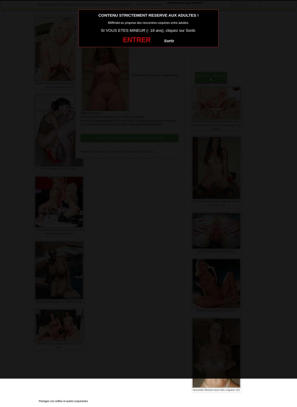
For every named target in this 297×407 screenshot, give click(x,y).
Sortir (169, 41)
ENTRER (137, 40)
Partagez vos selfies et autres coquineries (63, 401)
